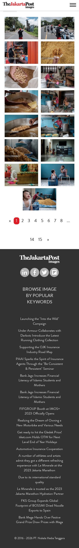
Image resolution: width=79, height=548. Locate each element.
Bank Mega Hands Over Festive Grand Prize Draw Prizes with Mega (39, 520)
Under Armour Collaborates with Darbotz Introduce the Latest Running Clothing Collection (39, 335)
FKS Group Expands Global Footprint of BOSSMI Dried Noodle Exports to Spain (40, 506)
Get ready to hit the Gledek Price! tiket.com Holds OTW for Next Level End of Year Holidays (39, 437)
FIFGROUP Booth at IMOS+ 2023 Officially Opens (39, 412)
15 (40, 240)
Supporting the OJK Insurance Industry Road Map (39, 350)
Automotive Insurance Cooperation (39, 449)
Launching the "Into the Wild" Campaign (39, 322)
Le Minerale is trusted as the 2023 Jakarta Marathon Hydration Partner (40, 492)
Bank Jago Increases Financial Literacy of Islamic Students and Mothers (40, 380)
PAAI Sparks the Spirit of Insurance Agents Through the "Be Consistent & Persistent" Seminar (39, 364)
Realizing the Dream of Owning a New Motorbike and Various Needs (39, 423)
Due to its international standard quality (39, 480)
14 (32, 240)
